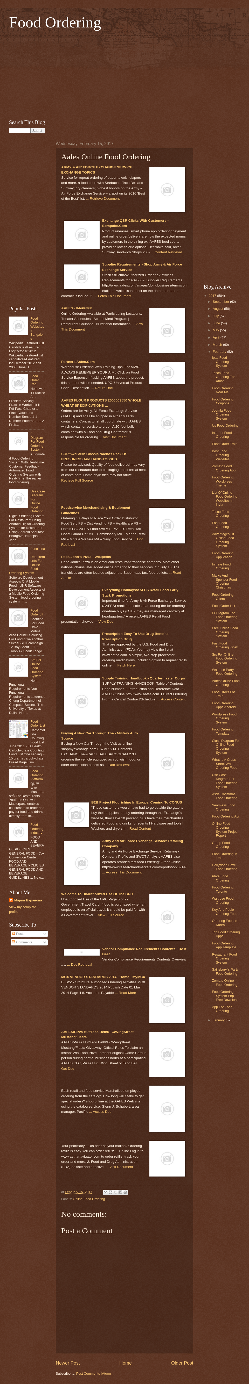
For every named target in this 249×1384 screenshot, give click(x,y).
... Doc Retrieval (117, 765)
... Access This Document (122, 872)
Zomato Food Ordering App (224, 468)
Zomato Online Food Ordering (224, 982)
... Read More (125, 993)
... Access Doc (100, 1112)
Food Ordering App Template (224, 945)
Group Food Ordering (221, 845)
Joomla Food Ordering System (221, 414)
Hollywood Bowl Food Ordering (224, 867)
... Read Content (138, 828)
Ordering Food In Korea (224, 923)
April (216, 337)
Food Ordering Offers (222, 596)
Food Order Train (224, 444)
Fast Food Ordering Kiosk (225, 645)
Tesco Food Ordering (220, 514)
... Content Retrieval (166, 252)
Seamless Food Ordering (223, 807)
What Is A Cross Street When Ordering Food (224, 764)
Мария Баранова (28, 900)
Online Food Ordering (89, 1199)
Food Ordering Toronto (222, 889)
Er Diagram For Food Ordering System (37, 442)
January (219, 1020)
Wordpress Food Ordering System (224, 718)
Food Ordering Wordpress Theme (222, 481)
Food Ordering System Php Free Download (225, 996)
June (217, 323)
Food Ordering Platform (36, 775)
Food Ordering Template (222, 731)
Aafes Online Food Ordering (226, 683)
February (220, 352)
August (218, 309)
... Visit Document (113, 437)
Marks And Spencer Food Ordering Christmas (224, 581)
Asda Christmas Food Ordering (224, 796)
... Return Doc (102, 388)
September (221, 302)
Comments (22, 942)
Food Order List (37, 723)
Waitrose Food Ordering (222, 900)
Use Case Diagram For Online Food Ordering (37, 501)
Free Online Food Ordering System (225, 632)
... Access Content (171, 699)
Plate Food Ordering (220, 878)
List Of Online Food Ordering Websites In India (224, 498)
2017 (213, 296)
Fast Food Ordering (220, 525)
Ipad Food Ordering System (220, 362)
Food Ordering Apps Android (224, 705)
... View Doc (103, 621)
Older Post (182, 1363)
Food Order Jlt (36, 612)
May (216, 330)
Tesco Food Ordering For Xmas (223, 377)
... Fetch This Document (112, 296)
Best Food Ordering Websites (221, 455)
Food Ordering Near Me (222, 390)
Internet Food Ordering (222, 435)
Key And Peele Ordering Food (224, 911)
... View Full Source (109, 915)
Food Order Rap (34, 380)
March (218, 345)
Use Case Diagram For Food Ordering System (224, 781)
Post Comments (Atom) (93, 1373)
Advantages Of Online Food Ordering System (223, 540)
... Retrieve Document (103, 198)
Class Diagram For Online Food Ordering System (226, 747)
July (216, 316)
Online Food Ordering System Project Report (225, 829)
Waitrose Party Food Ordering (224, 672)
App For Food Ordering (222, 1009)
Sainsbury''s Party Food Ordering (225, 971)
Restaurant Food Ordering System (224, 958)
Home (125, 1363)
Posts (18, 934)
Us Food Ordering (225, 425)
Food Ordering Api (225, 816)
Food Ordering (55, 22)
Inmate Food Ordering (221, 566)
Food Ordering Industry (36, 829)
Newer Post (68, 1363)
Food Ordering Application (222, 555)
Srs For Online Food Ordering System (36, 668)
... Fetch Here (124, 665)
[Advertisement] (124, 74)
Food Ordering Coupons (222, 401)
